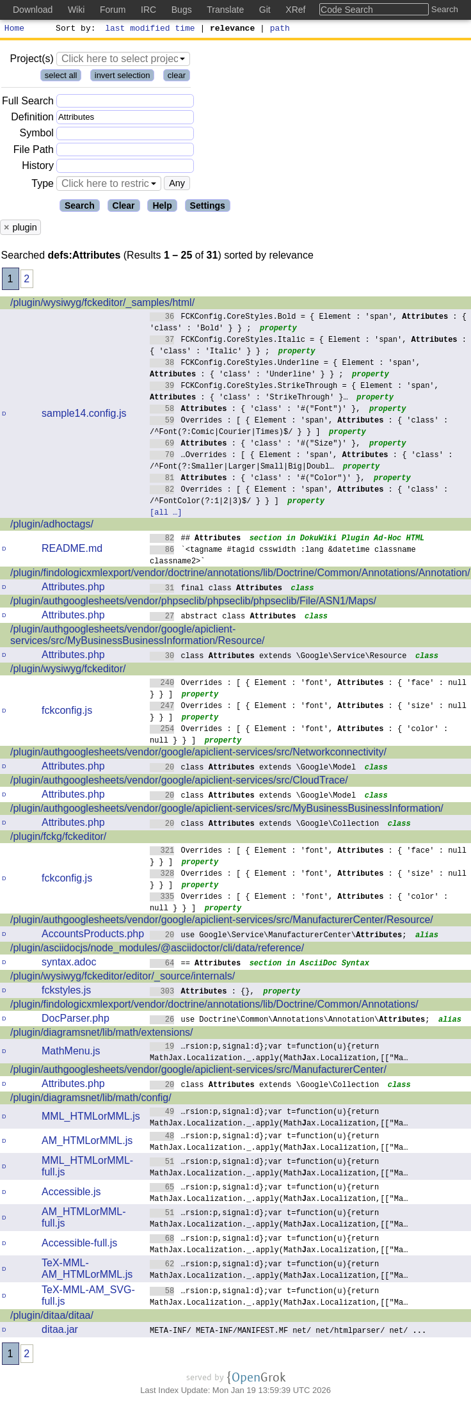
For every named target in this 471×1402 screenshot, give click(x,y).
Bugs (182, 9)
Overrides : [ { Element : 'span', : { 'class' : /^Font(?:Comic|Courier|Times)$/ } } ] (299, 427)
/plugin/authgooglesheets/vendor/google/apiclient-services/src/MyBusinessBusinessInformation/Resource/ (137, 636)
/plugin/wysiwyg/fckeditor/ (68, 670)
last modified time (150, 29)
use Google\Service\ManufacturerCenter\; (278, 936)
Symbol (37, 135)
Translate (225, 9)
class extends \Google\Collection (264, 824)
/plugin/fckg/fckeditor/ (58, 838)
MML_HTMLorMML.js (91, 1118)
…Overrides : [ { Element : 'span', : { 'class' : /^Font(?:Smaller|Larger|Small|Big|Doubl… (301, 462)
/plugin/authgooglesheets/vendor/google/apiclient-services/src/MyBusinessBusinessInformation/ (226, 810)
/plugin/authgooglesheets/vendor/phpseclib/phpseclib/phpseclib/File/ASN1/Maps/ (193, 602)
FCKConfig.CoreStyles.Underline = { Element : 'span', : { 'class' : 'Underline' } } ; (285, 370)
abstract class (223, 617)
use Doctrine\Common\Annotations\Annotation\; (290, 1020)
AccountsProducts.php (93, 935)
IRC (148, 9)
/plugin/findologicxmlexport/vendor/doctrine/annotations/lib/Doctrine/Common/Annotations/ (214, 1006)
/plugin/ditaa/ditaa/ (51, 1317)
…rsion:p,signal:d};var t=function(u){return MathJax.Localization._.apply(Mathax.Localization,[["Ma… (279, 1053)
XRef (295, 9)
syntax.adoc (69, 963)
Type (42, 185)
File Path (33, 151)
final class (216, 589)
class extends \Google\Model (253, 768)
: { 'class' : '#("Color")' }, (257, 479)
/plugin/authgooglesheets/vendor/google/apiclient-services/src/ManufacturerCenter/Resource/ (221, 921)
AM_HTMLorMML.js (87, 1142)
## (195, 539)
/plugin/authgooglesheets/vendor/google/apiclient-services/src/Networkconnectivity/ (198, 753)
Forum (112, 9)
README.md (72, 550)
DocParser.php (75, 1020)
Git (265, 9)
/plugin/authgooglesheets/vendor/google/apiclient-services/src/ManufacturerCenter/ (198, 1071)
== (195, 964)
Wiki (76, 9)
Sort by (74, 29)
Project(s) (31, 60)
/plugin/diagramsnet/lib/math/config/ (91, 1099)
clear (177, 77)
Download (32, 9)
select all (61, 77)
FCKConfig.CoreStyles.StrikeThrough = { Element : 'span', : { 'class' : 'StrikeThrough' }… (294, 393)
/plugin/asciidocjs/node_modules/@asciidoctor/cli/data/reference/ (157, 949)
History (38, 167)
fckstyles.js (66, 992)
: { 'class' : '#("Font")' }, (255, 410)
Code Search (347, 9)
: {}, (202, 992)
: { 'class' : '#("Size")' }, (255, 444)
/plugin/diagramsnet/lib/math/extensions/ (101, 1034)
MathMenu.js (71, 1052)
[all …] (166, 513)
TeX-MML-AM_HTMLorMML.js (87, 1270)
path (280, 29)
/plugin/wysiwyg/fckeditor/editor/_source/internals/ (122, 977)
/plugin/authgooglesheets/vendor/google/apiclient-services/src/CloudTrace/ (179, 782)
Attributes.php (73, 588)
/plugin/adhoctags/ (51, 525)
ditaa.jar (60, 1331)
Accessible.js (71, 1193)
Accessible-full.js (79, 1244)
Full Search (28, 102)
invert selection (122, 77)
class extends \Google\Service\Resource (278, 657)
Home (14, 29)
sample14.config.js (84, 415)
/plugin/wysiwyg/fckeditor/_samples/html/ (102, 304)
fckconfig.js (67, 712)
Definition (32, 118)
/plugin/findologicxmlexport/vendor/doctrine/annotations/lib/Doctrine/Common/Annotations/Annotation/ (240, 574)
